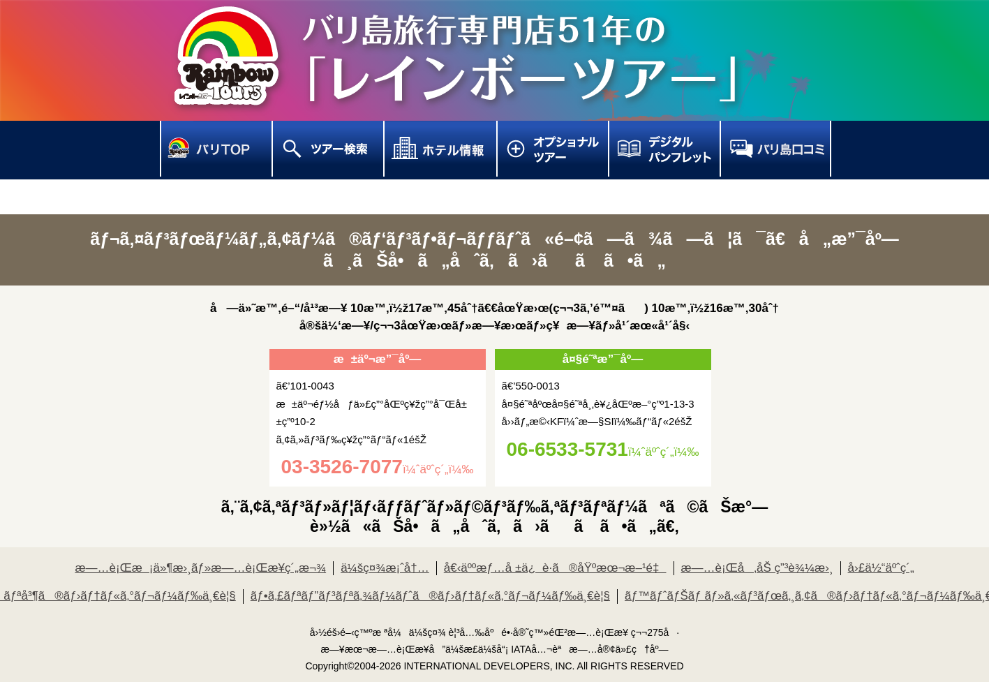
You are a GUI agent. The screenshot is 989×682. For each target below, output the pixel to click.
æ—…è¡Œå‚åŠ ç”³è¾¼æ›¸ (757, 567)
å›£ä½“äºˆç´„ (881, 567)
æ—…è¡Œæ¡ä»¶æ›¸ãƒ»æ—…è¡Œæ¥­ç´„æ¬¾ (200, 567)
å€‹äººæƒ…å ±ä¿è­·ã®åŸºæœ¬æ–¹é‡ (555, 567)
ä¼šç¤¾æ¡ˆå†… (385, 567)
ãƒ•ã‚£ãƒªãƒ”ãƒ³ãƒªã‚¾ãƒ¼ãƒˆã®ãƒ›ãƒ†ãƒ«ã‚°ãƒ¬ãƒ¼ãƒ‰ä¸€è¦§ (430, 595)
